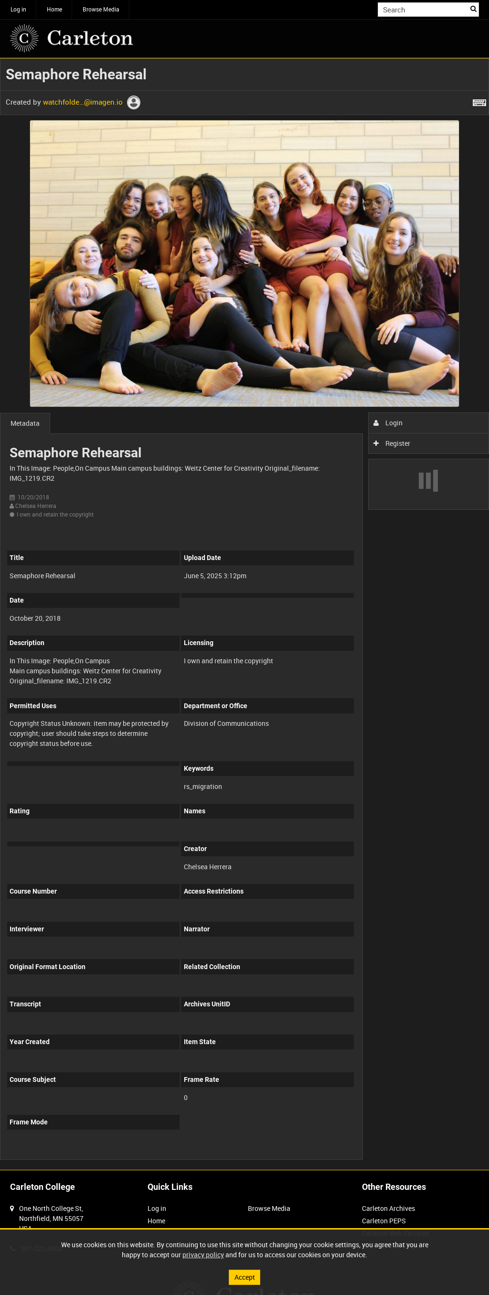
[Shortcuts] (479, 101)
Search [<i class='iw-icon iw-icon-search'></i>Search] (473, 8)
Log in (18, 9)
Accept (244, 1277)
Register (391, 443)
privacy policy (203, 1254)
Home (54, 9)
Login (388, 422)
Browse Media (101, 9)
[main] (244, 614)
